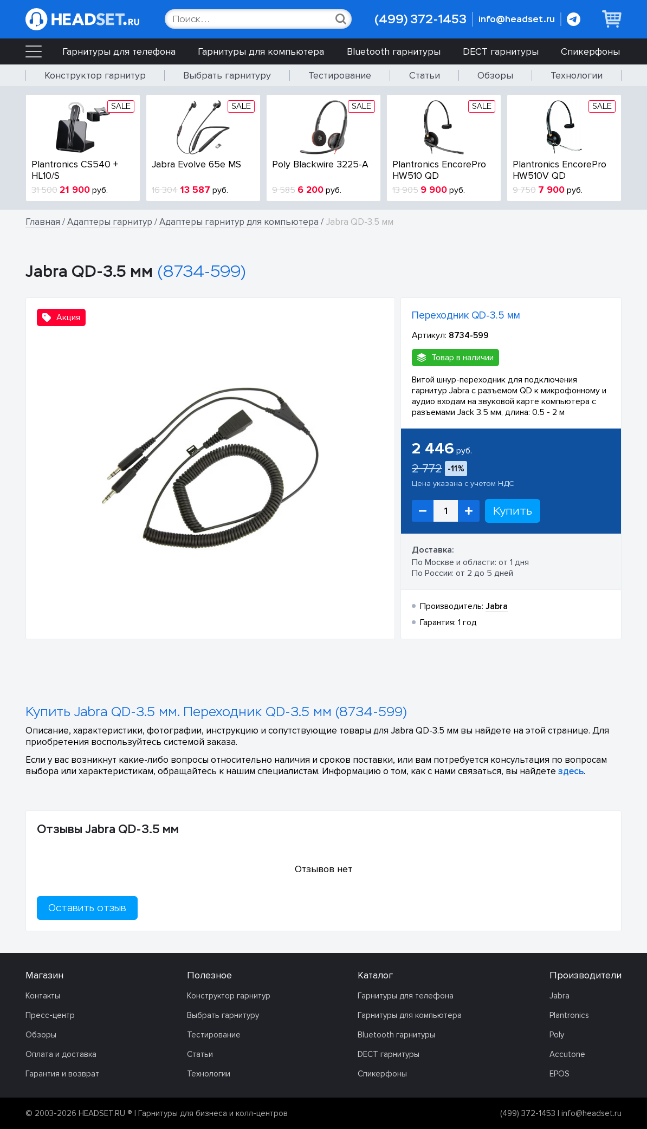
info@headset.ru (516, 19)
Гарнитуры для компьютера (261, 51)
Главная (42, 222)
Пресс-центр (50, 1015)
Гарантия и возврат (62, 1074)
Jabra (559, 996)
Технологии (577, 75)
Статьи (424, 75)
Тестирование (339, 75)
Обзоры (495, 75)
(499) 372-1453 (420, 19)
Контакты (42, 996)
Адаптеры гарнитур (109, 222)
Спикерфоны (590, 51)
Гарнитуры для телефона (119, 51)
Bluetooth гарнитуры (394, 51)
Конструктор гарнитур (95, 75)
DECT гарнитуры (501, 51)
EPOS (559, 1074)
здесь (571, 771)
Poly (556, 1035)
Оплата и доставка (60, 1054)
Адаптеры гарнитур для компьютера (239, 222)
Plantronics (569, 1015)
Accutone (567, 1054)
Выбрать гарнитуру (227, 75)
